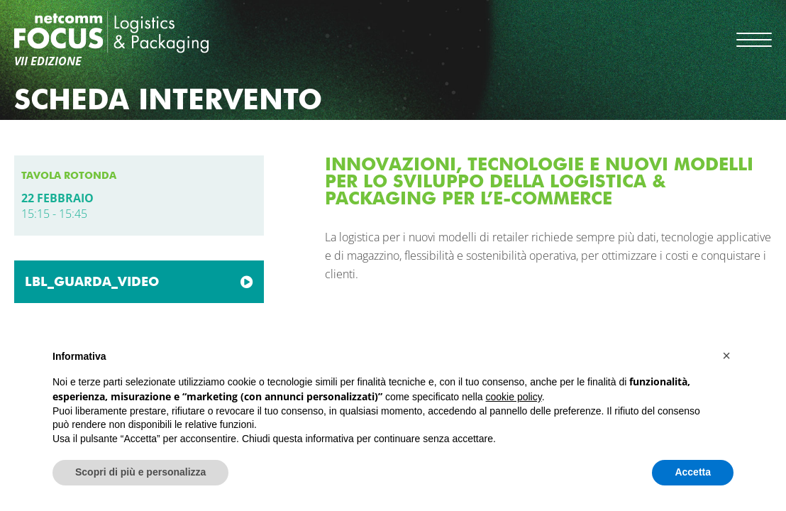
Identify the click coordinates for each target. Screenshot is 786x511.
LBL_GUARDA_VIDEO (92, 282)
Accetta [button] (693, 472)
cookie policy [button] (514, 396)
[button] (726, 355)
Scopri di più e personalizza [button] (140, 472)
